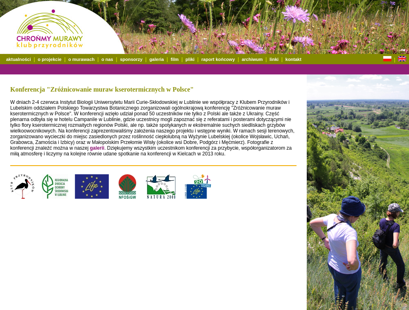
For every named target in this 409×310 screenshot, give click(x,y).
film (175, 59)
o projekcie (49, 59)
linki (274, 59)
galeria (156, 59)
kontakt (293, 59)
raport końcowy (218, 59)
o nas (107, 59)
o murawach (81, 59)
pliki (190, 59)
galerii (97, 148)
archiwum (252, 59)
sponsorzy (131, 59)
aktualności (18, 59)
